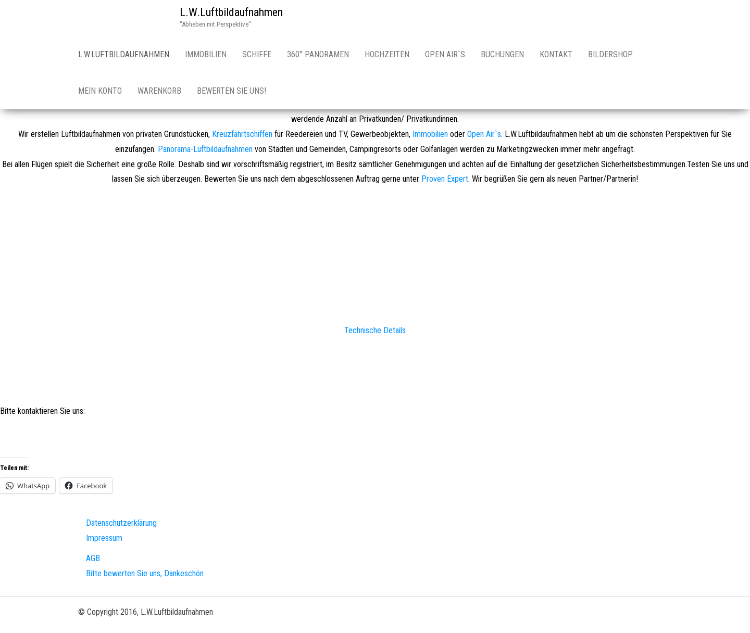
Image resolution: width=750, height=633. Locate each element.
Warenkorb (159, 91)
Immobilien (206, 54)
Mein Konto (100, 91)
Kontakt (556, 54)
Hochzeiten (387, 54)
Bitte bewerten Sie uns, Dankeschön (145, 573)
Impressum (104, 538)
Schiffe (256, 54)
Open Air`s (445, 54)
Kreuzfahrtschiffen (242, 134)
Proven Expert (444, 179)
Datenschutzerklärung (121, 523)
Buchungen (502, 54)
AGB (93, 558)
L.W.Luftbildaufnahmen (231, 12)
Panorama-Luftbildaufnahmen (205, 149)
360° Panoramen (318, 54)
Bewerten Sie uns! (231, 91)
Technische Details (375, 330)
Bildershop (610, 54)
